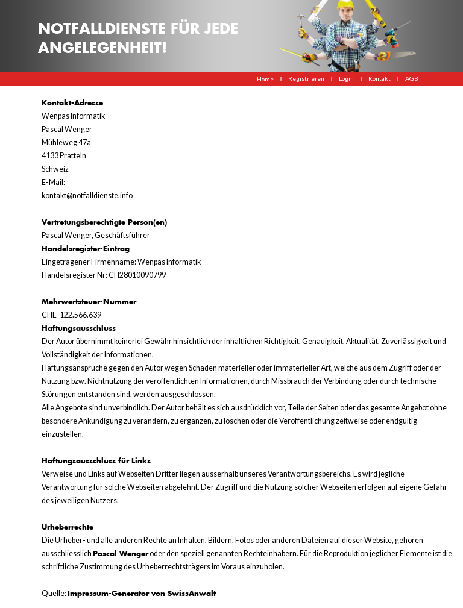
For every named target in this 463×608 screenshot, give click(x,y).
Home (265, 79)
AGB (411, 78)
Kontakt (379, 78)
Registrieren (306, 78)
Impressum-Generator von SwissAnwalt (142, 593)
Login (346, 78)
